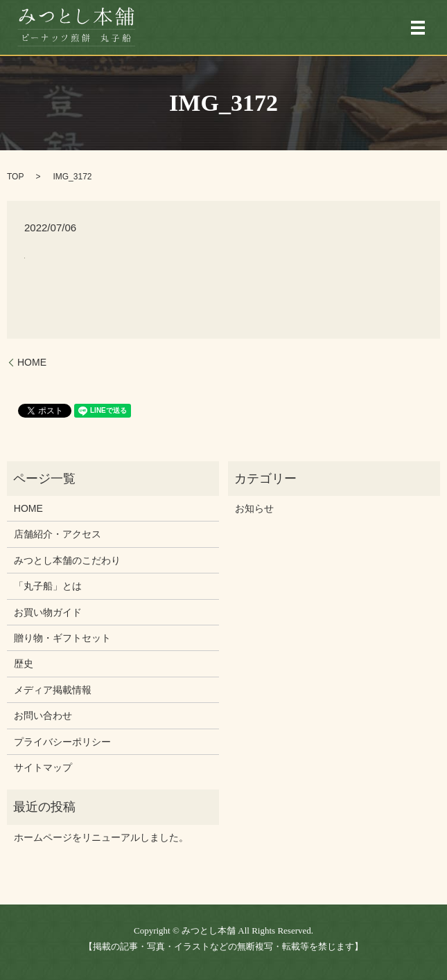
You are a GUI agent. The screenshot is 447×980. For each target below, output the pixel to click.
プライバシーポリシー (62, 741)
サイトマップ (43, 767)
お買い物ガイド (48, 612)
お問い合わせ (43, 715)
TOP (15, 176)
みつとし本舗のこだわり (67, 560)
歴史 (23, 663)
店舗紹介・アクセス (57, 534)
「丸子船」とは (48, 585)
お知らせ (254, 508)
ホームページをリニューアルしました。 (101, 837)
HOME (31, 362)
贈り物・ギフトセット (62, 637)
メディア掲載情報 (52, 689)
